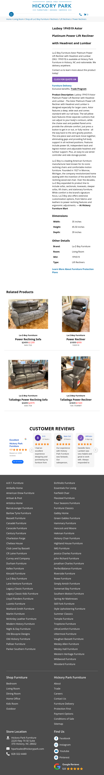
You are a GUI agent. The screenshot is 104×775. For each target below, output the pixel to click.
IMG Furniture (62, 548)
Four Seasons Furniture (67, 503)
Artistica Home (14, 503)
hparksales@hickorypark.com (27, 748)
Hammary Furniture (65, 523)
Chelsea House (14, 543)
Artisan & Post (14, 498)
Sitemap (58, 723)
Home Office (13, 698)
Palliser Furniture (15, 644)
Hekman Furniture (64, 533)
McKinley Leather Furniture (21, 618)
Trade (57, 688)
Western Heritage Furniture (69, 654)
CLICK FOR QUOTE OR (65, 79)
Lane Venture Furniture (19, 583)
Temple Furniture (63, 618)
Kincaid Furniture (15, 573)
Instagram (65, 744)
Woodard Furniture (64, 664)
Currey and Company (18, 558)
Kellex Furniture (15, 568)
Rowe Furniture (62, 578)
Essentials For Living (65, 488)
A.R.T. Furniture (14, 483)
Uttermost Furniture (65, 633)
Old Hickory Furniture (18, 638)
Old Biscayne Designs (18, 633)
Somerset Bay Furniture (67, 588)
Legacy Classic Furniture (19, 588)
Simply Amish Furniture (67, 583)
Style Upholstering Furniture (69, 608)
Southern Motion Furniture (69, 593)
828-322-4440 (19, 753)
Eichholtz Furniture (64, 483)
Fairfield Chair (61, 493)
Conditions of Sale (64, 718)
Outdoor (11, 708)
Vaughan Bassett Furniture (69, 638)
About (57, 683)
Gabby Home (61, 513)
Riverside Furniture (64, 573)
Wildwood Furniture (65, 659)
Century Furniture (16, 533)
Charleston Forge (15, 538)
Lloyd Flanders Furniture (19, 598)
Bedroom (11, 683)
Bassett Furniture (16, 518)
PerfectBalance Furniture (68, 568)
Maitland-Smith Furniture (20, 608)
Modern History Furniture (20, 623)
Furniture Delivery (62, 85)
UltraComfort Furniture (67, 628)
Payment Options (63, 713)
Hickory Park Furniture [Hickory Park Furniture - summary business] (16, 444)
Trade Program (79, 88)
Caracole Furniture (16, 528)
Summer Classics (63, 613)
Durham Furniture (16, 563)
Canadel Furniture (16, 523)
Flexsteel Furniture (64, 498)
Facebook (65, 738)
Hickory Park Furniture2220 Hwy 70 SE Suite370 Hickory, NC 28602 (23, 740)
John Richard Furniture (66, 558)
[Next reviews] (95, 450)
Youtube (64, 751)
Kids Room (12, 703)
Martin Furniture (15, 613)
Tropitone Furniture (65, 623)
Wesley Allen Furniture (66, 644)
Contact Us (60, 698)
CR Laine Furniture (16, 553)
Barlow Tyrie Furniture (18, 513)
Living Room (13, 688)
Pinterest (64, 757)
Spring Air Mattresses (66, 598)
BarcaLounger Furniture (19, 508)
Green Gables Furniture (67, 518)
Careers (58, 693)
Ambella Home (14, 488)
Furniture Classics (64, 508)
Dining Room (13, 693)
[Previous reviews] (32, 450)
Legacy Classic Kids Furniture (22, 593)
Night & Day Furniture (18, 628)
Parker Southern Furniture (21, 649)
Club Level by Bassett (18, 548)
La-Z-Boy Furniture (28, 335)
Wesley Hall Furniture (66, 649)
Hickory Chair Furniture (67, 538)
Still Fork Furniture (64, 603)
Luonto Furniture (15, 603)
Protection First (62, 708)
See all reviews (17, 461)
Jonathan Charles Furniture (69, 563)
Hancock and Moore (65, 528)
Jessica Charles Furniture (67, 553)
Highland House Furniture (68, 543)
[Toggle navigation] (11, 14)
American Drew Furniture (20, 493)
